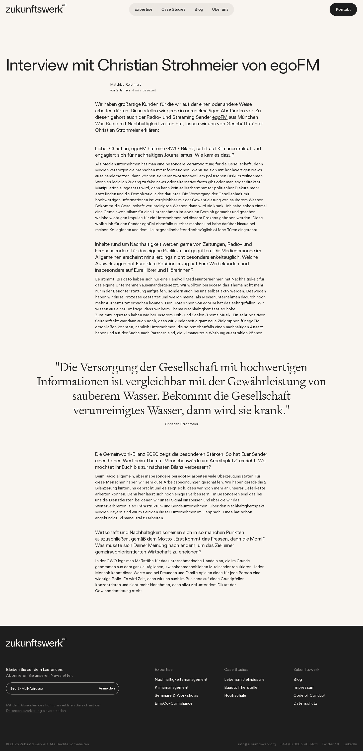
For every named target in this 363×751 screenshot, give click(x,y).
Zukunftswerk (306, 669)
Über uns (220, 9)
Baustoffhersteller (241, 687)
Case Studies (173, 9)
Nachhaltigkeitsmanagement (181, 679)
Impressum (303, 687)
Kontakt (343, 9)
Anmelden (107, 688)
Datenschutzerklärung (24, 711)
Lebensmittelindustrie (244, 679)
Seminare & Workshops (176, 695)
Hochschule (235, 695)
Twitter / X (330, 744)
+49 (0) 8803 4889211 (299, 744)
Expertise (143, 9)
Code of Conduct (309, 695)
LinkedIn (350, 744)
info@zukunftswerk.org (257, 744)
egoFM (219, 117)
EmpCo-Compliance (174, 703)
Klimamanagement (172, 687)
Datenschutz (305, 703)
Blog (199, 9)
